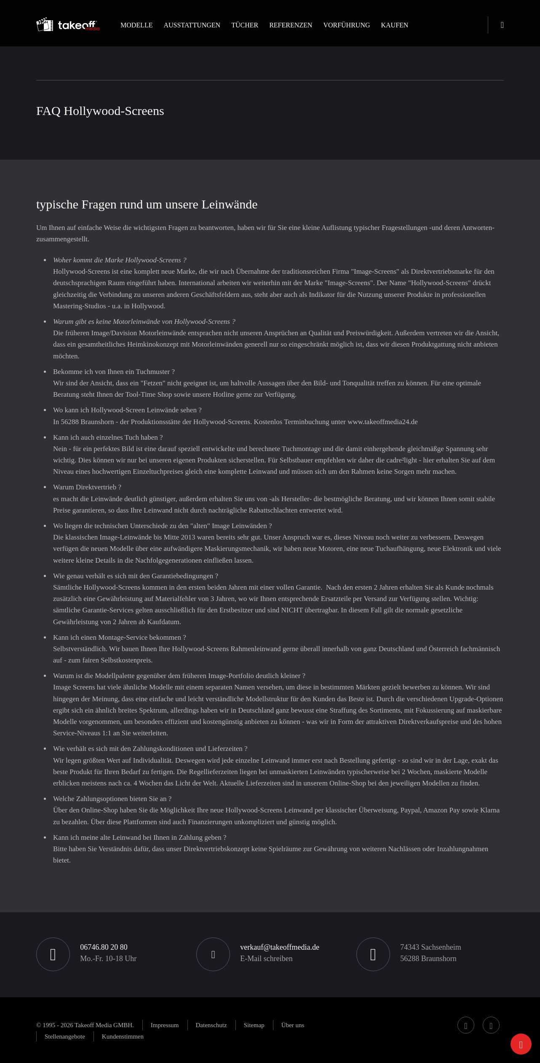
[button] (136, 32)
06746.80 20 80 (104, 947)
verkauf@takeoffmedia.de (279, 947)
